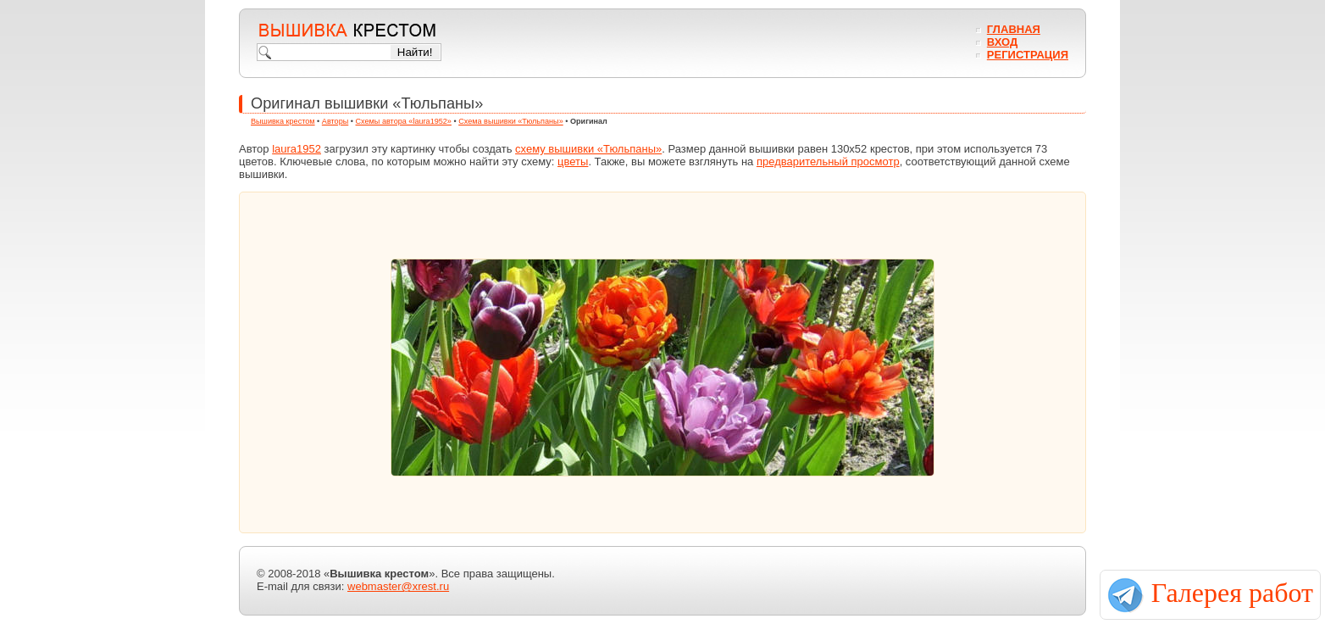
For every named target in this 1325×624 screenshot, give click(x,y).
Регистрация (1027, 54)
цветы (572, 161)
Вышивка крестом (283, 121)
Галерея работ (1232, 592)
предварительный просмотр (828, 161)
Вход (1002, 42)
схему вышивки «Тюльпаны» (588, 148)
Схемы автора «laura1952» (404, 121)
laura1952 (296, 148)
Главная (1013, 29)
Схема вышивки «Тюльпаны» (510, 121)
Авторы (335, 121)
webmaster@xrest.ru (398, 586)
